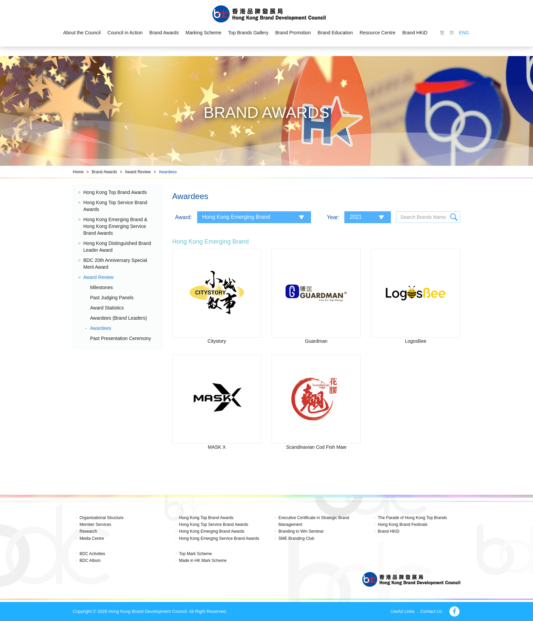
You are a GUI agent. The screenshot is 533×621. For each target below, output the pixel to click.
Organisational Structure (101, 517)
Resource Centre (378, 32)
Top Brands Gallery (248, 32)
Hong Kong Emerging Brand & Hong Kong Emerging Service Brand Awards (115, 226)
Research (88, 531)
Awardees (168, 172)
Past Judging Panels (112, 297)
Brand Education (335, 32)
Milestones (101, 287)
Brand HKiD (415, 32)
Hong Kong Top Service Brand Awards (213, 524)
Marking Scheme (203, 32)
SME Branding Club (296, 538)
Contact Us (431, 611)
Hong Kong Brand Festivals (403, 524)
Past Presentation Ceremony (120, 338)
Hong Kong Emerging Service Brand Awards (219, 538)
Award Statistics (107, 307)
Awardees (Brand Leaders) (118, 318)
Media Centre (92, 538)
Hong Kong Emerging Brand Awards (212, 531)
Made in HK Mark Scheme (203, 560)
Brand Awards (164, 32)
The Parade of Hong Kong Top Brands (412, 517)
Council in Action (125, 32)
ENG (464, 32)
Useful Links (403, 611)
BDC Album (90, 560)
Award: (183, 217)
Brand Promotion (293, 32)
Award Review (138, 172)
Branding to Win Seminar (301, 531)
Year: (333, 217)
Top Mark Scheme (195, 553)
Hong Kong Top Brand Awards (115, 192)
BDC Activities (92, 553)
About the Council (82, 32)
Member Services (95, 524)
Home (78, 172)
